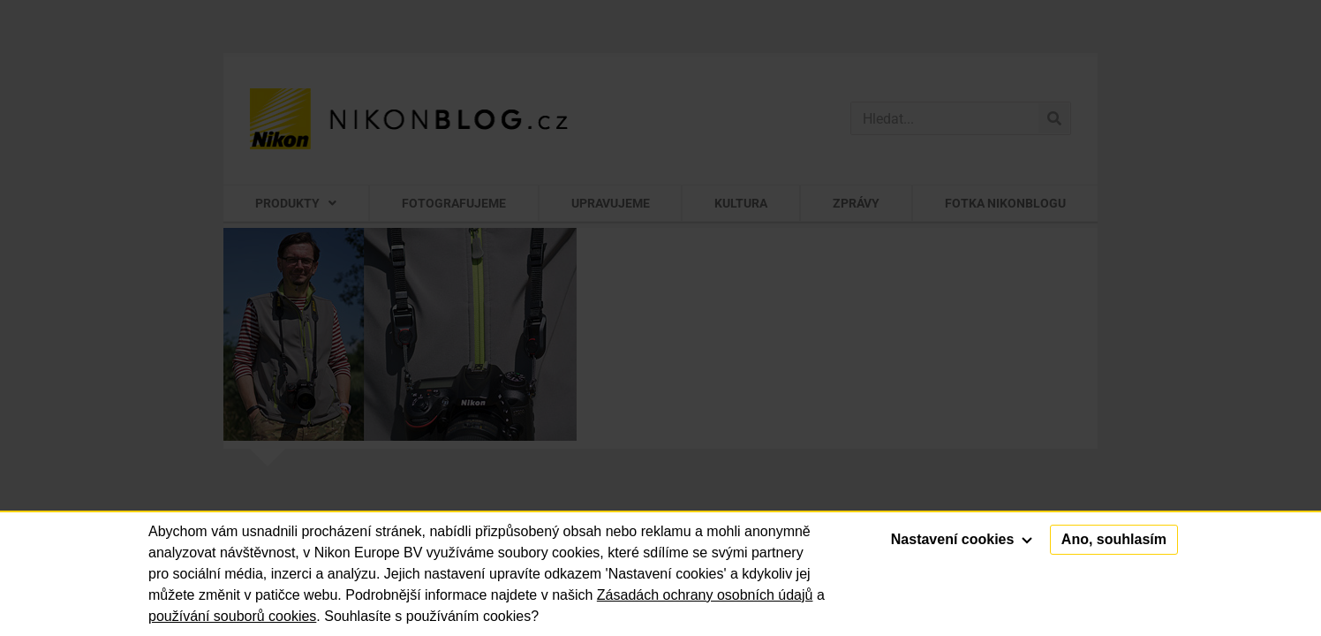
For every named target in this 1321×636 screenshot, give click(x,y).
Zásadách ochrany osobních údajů (705, 594)
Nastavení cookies (961, 539)
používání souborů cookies (232, 616)
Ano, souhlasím (1113, 539)
